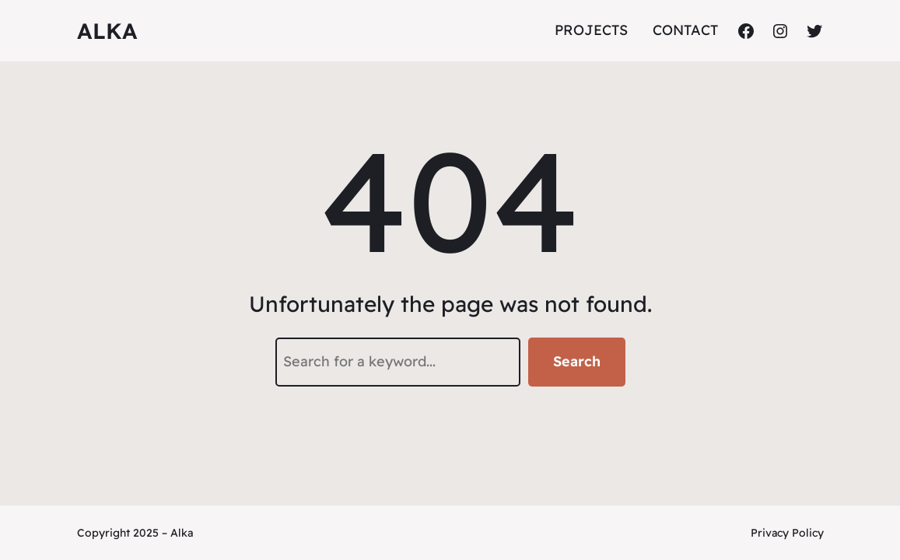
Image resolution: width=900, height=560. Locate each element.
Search (577, 361)
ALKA (107, 30)
